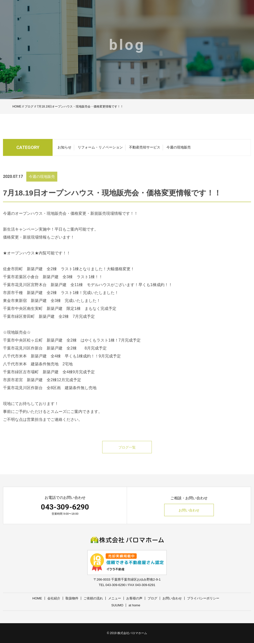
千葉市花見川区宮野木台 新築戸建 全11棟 (43, 290)
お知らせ (64, 149)
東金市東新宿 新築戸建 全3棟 (32, 306)
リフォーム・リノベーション (100, 149)
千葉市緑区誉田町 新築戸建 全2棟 (36, 322)
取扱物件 (71, 598)
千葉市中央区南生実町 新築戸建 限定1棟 (42, 314)
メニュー (114, 598)
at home (134, 605)
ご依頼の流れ (93, 598)
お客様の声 (134, 598)
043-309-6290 (65, 507)
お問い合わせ (189, 510)
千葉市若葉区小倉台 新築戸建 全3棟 (38, 282)
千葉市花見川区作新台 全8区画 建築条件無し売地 (49, 393)
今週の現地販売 (178, 149)
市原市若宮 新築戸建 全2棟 (30, 385)
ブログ (29, 106)
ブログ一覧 (127, 453)
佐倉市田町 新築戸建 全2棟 (30, 274)
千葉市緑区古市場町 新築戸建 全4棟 (38, 377)
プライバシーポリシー (203, 598)
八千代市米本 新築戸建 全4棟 (32, 361)
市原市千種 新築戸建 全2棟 (30, 298)
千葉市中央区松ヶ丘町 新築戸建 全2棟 (40, 346)
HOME (16, 106)
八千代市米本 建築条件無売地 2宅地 (38, 369)
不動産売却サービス (144, 149)
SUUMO (117, 605)
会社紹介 (53, 598)
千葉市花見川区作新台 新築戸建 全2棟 (42, 353)
